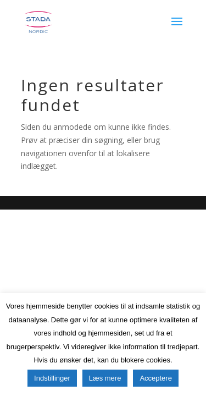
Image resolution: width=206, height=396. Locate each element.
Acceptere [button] (156, 378)
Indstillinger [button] (52, 378)
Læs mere (105, 378)
